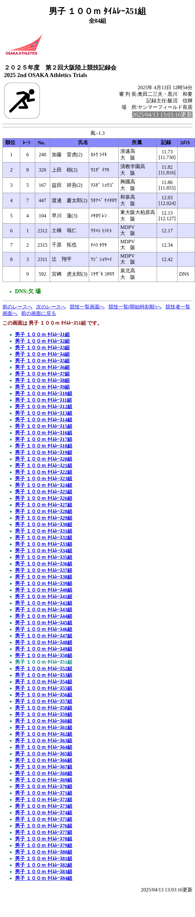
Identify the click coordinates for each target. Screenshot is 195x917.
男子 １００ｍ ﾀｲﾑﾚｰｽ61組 (43, 727)
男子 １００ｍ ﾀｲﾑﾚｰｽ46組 (43, 629)
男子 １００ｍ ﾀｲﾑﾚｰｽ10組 (43, 393)
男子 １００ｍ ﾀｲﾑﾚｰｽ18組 (43, 446)
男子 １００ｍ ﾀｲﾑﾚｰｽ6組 (42, 367)
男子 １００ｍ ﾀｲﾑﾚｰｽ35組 (43, 557)
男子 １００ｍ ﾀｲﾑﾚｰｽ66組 (43, 760)
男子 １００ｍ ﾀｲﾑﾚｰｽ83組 (43, 871)
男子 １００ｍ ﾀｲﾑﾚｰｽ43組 (43, 609)
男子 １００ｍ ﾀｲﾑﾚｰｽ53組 (43, 675)
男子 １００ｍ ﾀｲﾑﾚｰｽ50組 (43, 655)
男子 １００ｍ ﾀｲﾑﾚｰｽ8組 (42, 380)
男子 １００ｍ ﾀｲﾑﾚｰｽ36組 (43, 563)
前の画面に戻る (38, 313)
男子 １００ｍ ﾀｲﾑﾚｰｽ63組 (43, 740)
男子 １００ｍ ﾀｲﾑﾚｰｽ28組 (43, 511)
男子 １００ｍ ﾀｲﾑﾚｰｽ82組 (43, 865)
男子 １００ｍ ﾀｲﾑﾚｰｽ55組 (43, 688)
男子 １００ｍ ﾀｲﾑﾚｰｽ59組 (43, 714)
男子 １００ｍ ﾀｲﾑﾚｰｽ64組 (43, 747)
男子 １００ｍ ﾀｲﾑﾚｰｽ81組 (43, 858)
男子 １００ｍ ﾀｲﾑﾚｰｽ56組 (43, 694)
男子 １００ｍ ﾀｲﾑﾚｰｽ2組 (42, 341)
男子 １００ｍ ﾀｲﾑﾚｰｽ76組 (43, 825)
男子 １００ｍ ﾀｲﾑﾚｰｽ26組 (43, 498)
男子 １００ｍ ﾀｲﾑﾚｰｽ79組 (43, 845)
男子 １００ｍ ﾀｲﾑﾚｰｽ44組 (43, 616)
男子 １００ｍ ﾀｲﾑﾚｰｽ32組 (43, 537)
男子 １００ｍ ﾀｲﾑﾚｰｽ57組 (43, 701)
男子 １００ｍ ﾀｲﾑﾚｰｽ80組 (43, 852)
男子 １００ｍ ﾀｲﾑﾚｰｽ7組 (42, 373)
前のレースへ (17, 306)
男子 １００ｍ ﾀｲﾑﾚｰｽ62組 (43, 734)
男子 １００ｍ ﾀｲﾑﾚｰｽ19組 (43, 452)
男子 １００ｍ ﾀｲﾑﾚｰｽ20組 (43, 459)
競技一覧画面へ (87, 306)
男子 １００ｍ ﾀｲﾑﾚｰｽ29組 (43, 518)
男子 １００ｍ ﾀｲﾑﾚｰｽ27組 (43, 504)
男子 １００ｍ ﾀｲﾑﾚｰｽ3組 (42, 347)
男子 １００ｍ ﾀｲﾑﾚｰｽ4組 (42, 354)
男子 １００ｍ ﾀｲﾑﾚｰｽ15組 (43, 426)
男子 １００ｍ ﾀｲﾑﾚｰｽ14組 (43, 419)
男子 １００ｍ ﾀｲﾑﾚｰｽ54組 (43, 681)
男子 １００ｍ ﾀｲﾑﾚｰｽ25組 (43, 491)
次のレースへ (51, 306)
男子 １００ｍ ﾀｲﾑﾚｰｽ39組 (43, 583)
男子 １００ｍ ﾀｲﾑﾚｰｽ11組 (43, 400)
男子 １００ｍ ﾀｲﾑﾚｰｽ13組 (43, 413)
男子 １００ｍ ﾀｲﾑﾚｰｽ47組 (43, 635)
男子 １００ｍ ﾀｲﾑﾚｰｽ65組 (43, 753)
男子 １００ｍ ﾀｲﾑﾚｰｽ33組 (43, 544)
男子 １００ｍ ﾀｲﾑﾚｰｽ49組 (43, 649)
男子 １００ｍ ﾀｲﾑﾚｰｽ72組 (43, 799)
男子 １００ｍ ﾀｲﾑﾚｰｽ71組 (43, 793)
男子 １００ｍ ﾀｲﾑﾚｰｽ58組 (43, 708)
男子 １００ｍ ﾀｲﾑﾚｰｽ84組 (43, 878)
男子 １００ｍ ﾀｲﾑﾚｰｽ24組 (43, 485)
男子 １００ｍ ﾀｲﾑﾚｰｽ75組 (43, 819)
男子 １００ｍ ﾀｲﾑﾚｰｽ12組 (43, 406)
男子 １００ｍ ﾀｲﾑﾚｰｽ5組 (42, 360)
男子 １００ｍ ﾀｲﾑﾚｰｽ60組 (43, 721)
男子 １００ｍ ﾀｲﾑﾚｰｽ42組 (43, 603)
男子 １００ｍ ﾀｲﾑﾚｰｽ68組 (43, 773)
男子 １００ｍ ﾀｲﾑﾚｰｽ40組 (43, 590)
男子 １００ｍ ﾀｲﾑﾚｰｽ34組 (43, 550)
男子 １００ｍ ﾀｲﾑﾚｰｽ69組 (43, 780)
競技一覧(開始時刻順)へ (135, 306)
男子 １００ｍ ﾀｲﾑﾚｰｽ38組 (43, 577)
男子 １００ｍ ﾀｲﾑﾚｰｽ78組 (43, 839)
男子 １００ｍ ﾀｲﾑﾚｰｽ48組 (43, 642)
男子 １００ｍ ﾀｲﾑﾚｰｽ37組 (43, 570)
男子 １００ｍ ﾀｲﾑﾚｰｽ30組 (43, 524)
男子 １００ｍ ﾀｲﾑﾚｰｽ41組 (43, 596)
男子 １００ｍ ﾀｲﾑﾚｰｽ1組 (42, 334)
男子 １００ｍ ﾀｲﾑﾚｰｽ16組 (43, 432)
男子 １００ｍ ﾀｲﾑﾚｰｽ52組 (43, 668)
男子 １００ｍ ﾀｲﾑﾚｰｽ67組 (43, 766)
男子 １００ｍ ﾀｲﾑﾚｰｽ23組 (43, 478)
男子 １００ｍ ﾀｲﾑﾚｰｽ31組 (43, 531)
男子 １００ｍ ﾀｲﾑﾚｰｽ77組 (43, 832)
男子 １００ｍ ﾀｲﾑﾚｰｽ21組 (43, 465)
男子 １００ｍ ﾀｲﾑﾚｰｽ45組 (43, 622)
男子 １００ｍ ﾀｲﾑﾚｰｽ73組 (43, 806)
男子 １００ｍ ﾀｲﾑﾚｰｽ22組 (43, 472)
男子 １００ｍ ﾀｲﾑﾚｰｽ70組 (43, 786)
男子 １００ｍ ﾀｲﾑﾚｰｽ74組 (43, 812)
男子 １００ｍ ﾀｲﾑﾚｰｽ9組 (42, 387)
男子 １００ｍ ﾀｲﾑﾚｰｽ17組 (43, 439)
